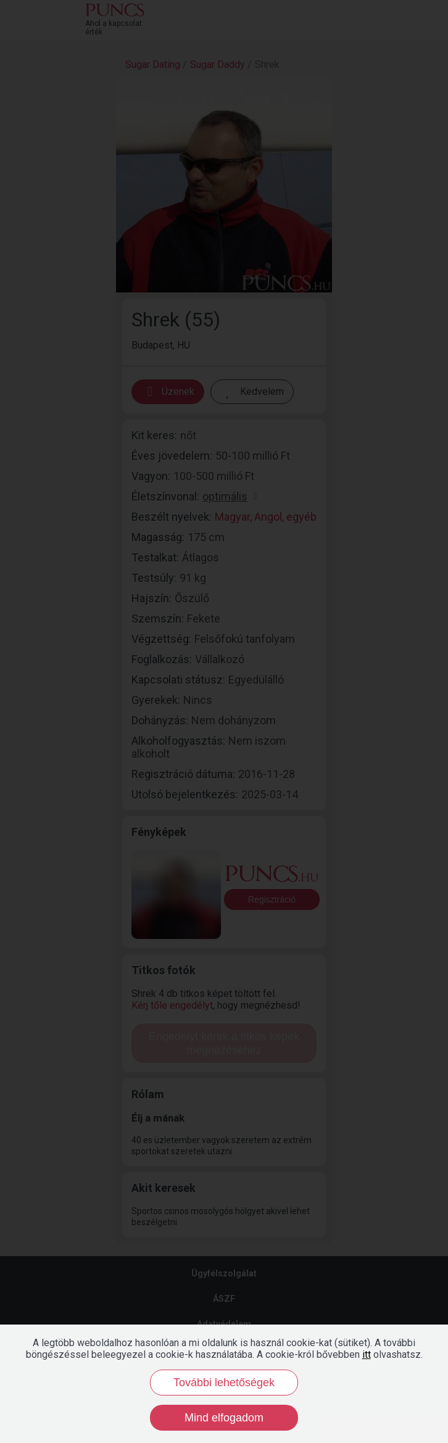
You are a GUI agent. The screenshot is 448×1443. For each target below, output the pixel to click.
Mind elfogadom (224, 1418)
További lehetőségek (224, 1382)
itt (366, 1354)
